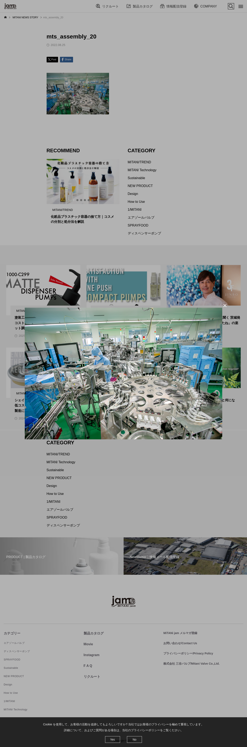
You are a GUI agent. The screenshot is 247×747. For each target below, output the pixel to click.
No (134, 739)
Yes (112, 739)
